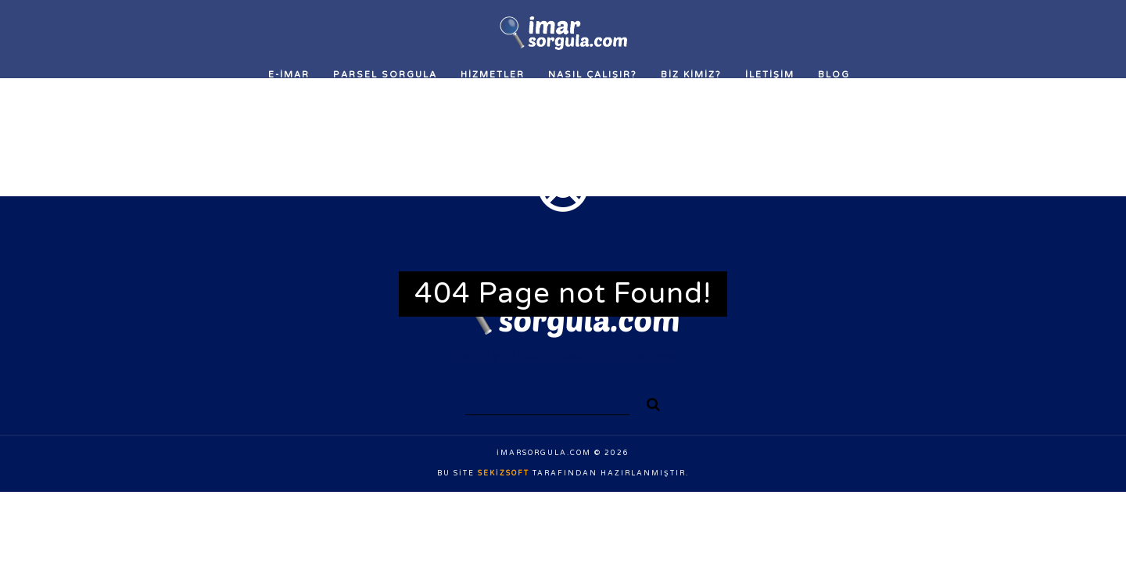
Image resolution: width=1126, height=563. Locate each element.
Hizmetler (493, 75)
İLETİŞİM (769, 75)
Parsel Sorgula (385, 75)
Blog (834, 75)
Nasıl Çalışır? (592, 75)
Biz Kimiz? (691, 75)
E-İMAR (289, 75)
